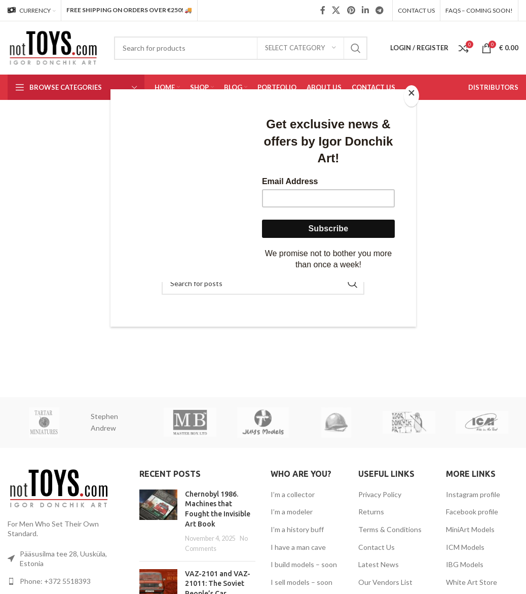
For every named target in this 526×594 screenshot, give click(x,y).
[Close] (413, 95)
